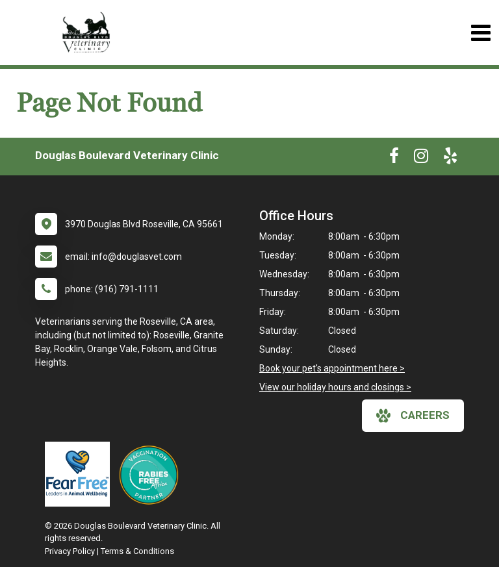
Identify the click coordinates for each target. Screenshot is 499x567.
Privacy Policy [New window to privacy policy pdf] (70, 551)
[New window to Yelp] (450, 158)
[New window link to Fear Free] (80, 474)
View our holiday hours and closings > (335, 387)
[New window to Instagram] (421, 158)
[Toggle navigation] (480, 32)
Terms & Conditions (137, 551)
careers (413, 416)
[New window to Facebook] (394, 158)
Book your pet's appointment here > (332, 368)
